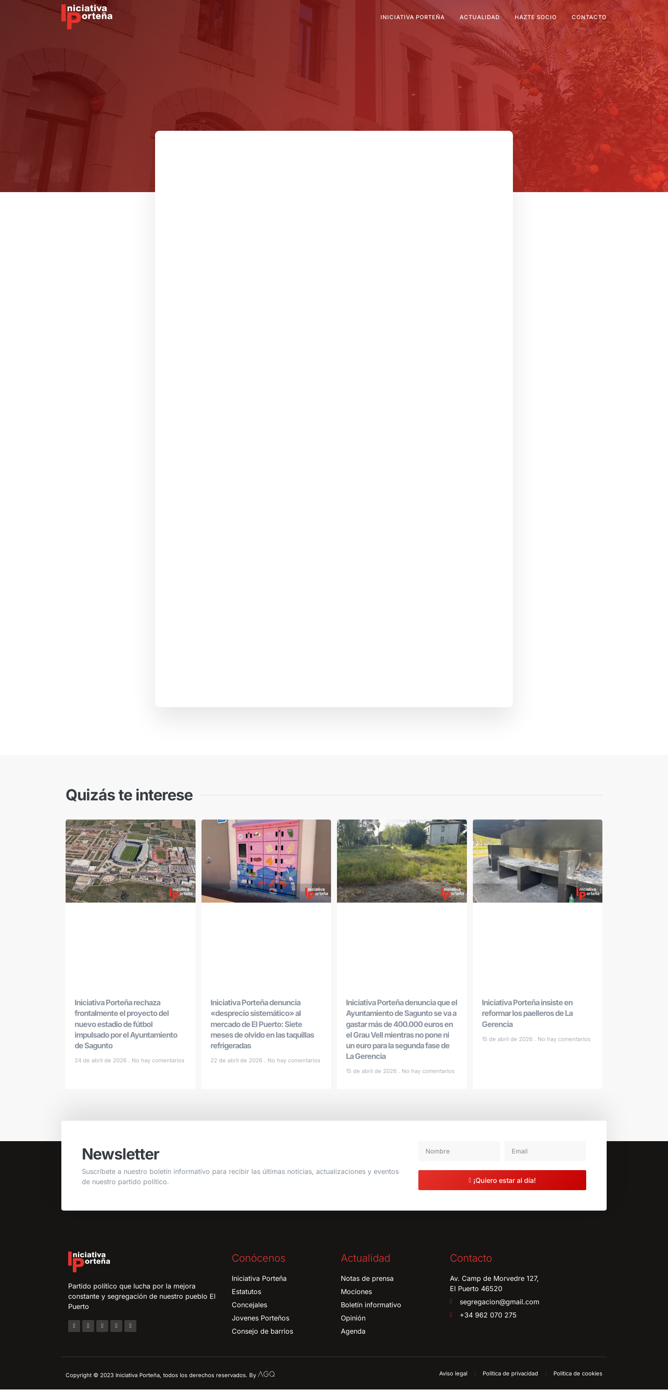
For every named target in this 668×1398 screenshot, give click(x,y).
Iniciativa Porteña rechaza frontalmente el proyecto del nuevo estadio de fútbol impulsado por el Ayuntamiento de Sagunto (126, 1032)
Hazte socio (536, 17)
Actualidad (480, 17)
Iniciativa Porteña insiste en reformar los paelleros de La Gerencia (527, 1021)
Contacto (589, 17)
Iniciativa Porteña (412, 17)
